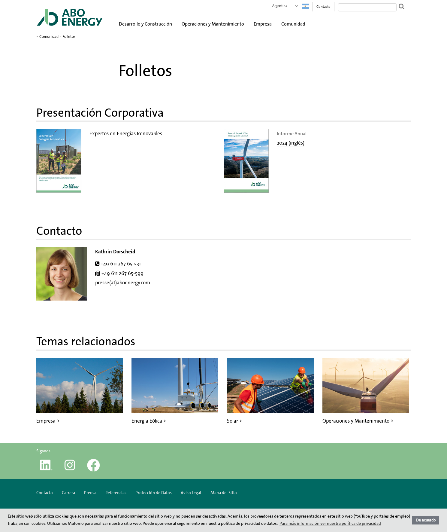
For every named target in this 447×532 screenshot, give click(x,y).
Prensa (90, 492)
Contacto (323, 6)
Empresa (263, 24)
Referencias (115, 492)
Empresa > (47, 420)
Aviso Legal (191, 492)
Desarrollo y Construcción (145, 24)
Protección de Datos (153, 492)
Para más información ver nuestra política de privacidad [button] (330, 523)
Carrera (68, 492)
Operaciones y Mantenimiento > (357, 420)
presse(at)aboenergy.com (122, 282)
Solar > (234, 420)
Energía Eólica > (148, 420)
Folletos (69, 36)
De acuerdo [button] (426, 520)
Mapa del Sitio (223, 492)
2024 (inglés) (290, 142)
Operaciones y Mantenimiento (213, 24)
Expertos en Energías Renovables (125, 133)
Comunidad (293, 24)
